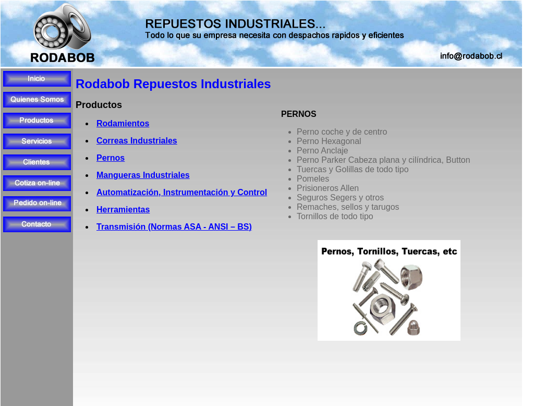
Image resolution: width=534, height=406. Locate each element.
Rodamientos (122, 123)
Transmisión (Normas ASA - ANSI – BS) (174, 226)
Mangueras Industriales (143, 175)
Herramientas (123, 209)
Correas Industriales (136, 140)
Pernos (110, 157)
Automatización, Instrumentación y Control (181, 192)
